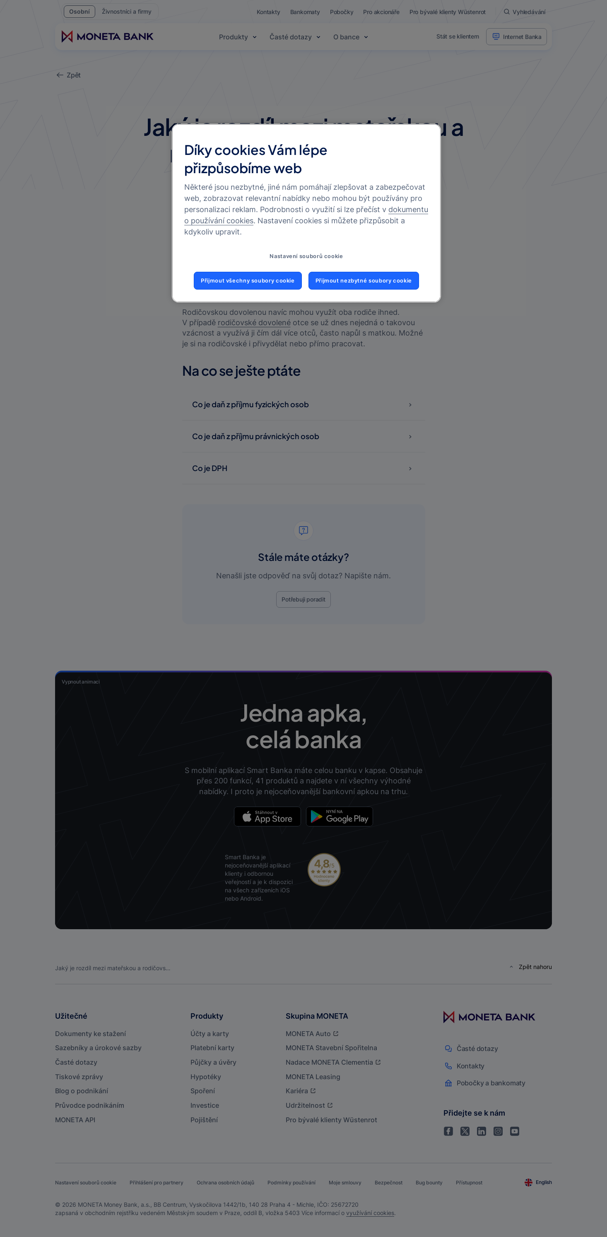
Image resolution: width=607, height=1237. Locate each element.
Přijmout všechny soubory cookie (248, 281)
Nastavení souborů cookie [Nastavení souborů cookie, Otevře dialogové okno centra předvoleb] (306, 256)
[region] (306, 213)
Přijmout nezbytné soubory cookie (364, 281)
